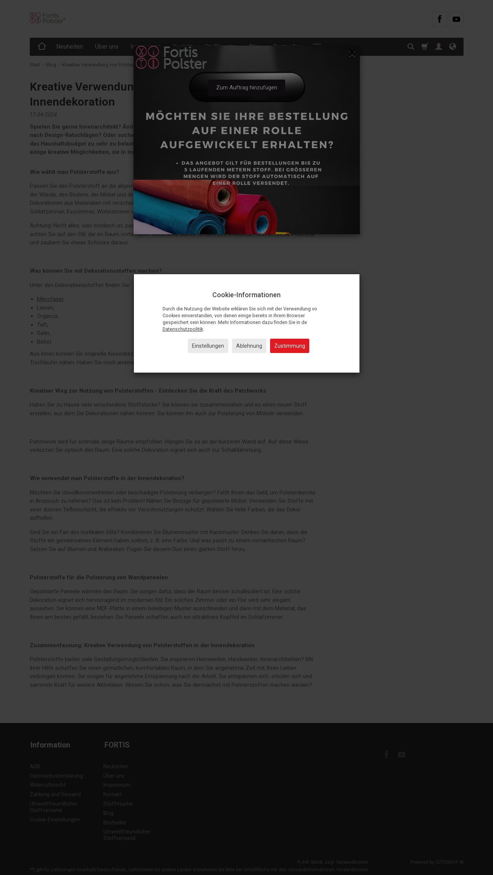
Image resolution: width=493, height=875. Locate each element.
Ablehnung (249, 346)
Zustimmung (289, 346)
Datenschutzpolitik (183, 329)
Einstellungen (208, 346)
